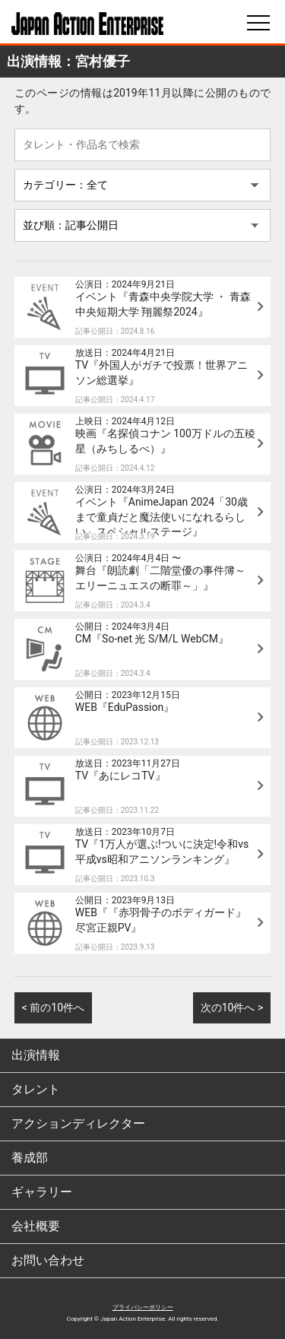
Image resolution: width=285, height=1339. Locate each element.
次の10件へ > (232, 1007)
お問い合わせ (47, 1260)
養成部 (29, 1157)
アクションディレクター (78, 1123)
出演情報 (35, 1055)
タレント (35, 1089)
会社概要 (35, 1226)
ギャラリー (41, 1192)
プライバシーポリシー (142, 1307)
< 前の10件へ (53, 1007)
